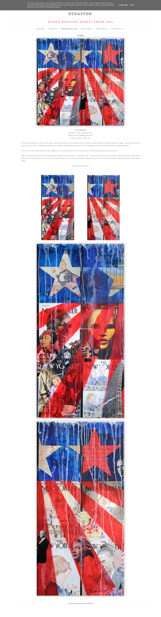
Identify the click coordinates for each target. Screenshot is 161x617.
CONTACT (117, 29)
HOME (41, 29)
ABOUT (53, 29)
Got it (132, 5)
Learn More (123, 5)
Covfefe (80, 36)
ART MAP (102, 29)
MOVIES (86, 29)
